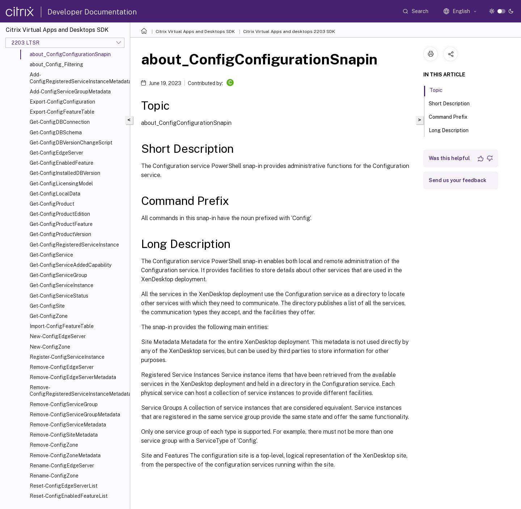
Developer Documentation (92, 12)
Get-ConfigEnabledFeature (61, 163)
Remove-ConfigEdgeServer (62, 367)
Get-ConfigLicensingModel (61, 183)
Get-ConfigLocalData (55, 194)
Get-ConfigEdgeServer (56, 153)
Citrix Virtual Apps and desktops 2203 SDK (289, 31)
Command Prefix (452, 116)
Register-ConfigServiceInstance (67, 357)
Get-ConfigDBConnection (60, 122)
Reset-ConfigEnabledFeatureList (68, 496)
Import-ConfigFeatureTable (62, 326)
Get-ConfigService (51, 255)
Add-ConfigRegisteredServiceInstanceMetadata (78, 78)
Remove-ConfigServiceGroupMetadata (75, 414)
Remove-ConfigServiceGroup (64, 404)
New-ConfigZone (50, 347)
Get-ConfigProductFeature (61, 224)
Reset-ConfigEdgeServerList (63, 486)
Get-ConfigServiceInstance (61, 285)
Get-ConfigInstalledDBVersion (65, 173)
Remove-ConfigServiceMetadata (68, 425)
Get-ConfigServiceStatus (59, 296)
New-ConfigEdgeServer (58, 336)
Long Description (452, 129)
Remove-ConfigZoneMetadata (65, 455)
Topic (439, 89)
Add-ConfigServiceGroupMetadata (70, 91)
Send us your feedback (457, 180)
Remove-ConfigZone (54, 445)
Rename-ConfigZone (54, 476)
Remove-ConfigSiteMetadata (64, 435)
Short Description (453, 102)
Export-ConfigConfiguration (62, 102)
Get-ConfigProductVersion (60, 234)
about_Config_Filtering (56, 64)
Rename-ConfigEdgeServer (62, 465)
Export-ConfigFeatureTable (62, 112)
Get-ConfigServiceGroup (58, 275)
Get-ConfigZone (49, 316)
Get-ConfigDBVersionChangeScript (71, 143)
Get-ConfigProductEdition (60, 214)
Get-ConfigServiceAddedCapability (70, 265)
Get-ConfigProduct (52, 204)
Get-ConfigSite (47, 306)
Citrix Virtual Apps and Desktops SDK (195, 31)
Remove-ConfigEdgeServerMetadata (73, 377)
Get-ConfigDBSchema (56, 132)
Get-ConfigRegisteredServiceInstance (74, 245)
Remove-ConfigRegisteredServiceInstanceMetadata (78, 390)
